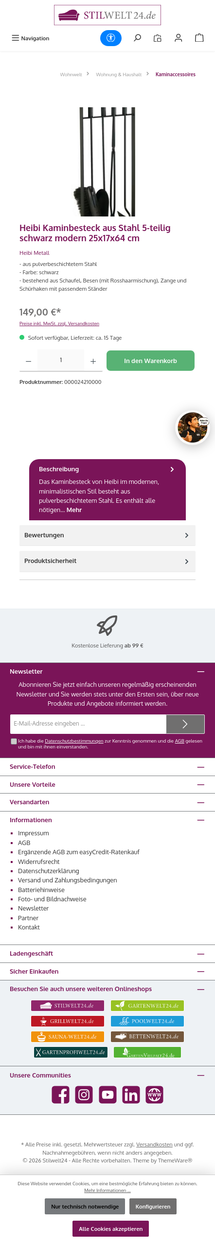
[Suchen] (137, 38)
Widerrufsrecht (39, 861)
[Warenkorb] (199, 38)
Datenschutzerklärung (48, 871)
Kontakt (29, 927)
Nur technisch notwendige (85, 1206)
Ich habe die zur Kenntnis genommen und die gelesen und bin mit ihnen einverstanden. (110, 743)
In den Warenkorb (150, 361)
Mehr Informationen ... (107, 1190)
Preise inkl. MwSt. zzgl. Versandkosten (59, 323)
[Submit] (185, 724)
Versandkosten (154, 1144)
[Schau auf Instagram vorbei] (84, 1095)
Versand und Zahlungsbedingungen (67, 880)
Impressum (33, 833)
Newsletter (33, 908)
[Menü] (30, 38)
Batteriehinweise (41, 890)
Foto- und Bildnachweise (52, 899)
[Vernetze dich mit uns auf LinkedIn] (131, 1095)
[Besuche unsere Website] (154, 1095)
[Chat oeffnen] (192, 427)
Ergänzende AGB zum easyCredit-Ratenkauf (79, 852)
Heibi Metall (34, 252)
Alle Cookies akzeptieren (111, 1228)
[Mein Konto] (178, 38)
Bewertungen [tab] (107, 535)
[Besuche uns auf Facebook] (61, 1095)
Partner (28, 918)
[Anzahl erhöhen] (93, 360)
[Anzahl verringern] (28, 360)
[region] (107, 161)
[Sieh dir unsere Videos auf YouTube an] (108, 1095)
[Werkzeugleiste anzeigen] (111, 38)
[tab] (107, 489)
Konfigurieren (153, 1206)
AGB (179, 741)
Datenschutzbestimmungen (74, 741)
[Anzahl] (61, 360)
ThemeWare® (175, 1160)
